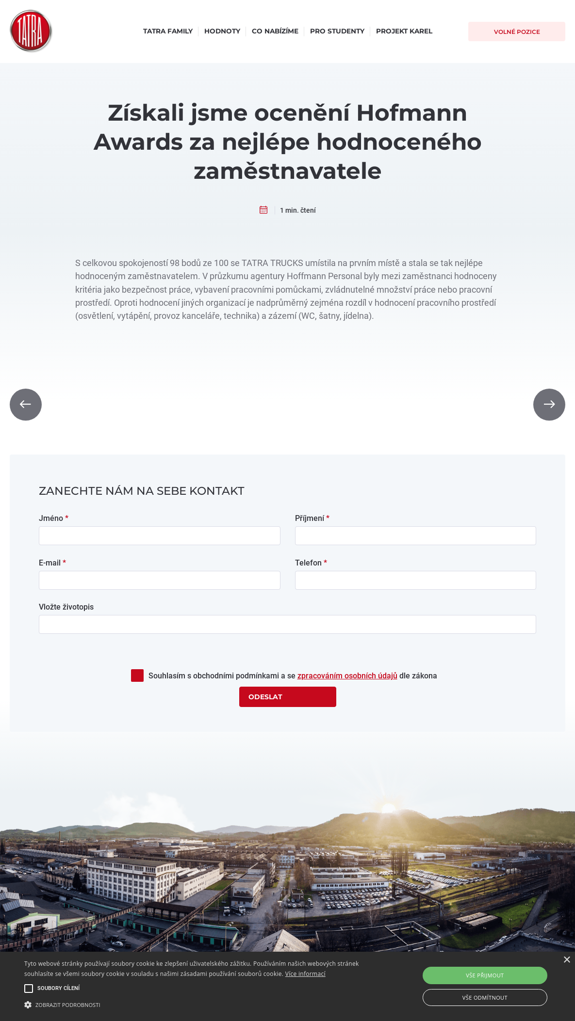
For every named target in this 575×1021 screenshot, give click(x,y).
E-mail (52, 562)
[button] (195, 1004)
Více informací (305, 974)
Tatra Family (168, 31)
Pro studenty (337, 31)
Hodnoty (222, 31)
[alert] (287, 986)
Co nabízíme (275, 31)
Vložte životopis (66, 607)
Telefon (311, 562)
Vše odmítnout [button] (485, 997)
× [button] (566, 960)
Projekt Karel (404, 31)
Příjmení (312, 518)
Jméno (53, 518)
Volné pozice (517, 31)
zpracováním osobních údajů (347, 675)
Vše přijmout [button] (485, 975)
